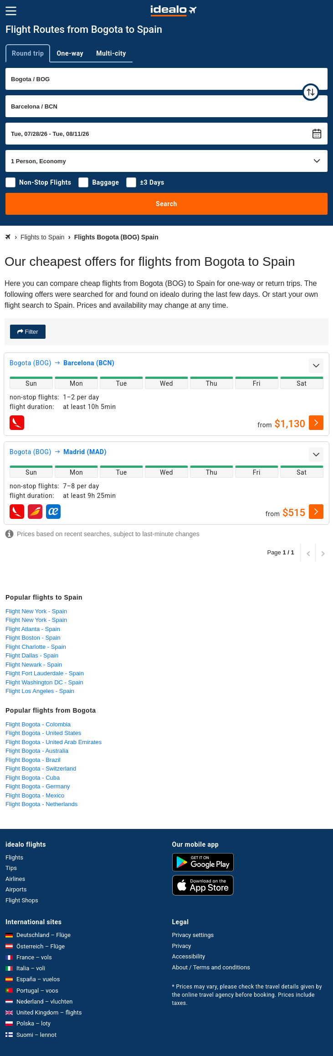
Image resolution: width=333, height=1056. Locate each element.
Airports (15, 889)
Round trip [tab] (28, 53)
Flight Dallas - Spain (31, 655)
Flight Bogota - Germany (37, 786)
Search (166, 203)
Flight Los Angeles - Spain (39, 691)
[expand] (316, 365)
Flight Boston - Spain (33, 637)
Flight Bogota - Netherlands (41, 804)
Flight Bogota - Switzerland (40, 768)
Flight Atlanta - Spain (32, 629)
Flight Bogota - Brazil (33, 759)
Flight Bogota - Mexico (34, 795)
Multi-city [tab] (111, 53)
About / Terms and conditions (211, 967)
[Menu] (11, 11)
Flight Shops (21, 900)
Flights (14, 857)
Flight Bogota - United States (43, 733)
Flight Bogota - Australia (36, 750)
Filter (30, 331)
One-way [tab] (69, 53)
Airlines (15, 878)
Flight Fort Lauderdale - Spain (44, 673)
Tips (11, 867)
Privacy (181, 945)
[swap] (310, 92)
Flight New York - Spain (36, 611)
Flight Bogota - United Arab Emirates (53, 742)
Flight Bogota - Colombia (38, 724)
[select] (316, 422)
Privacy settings (193, 935)
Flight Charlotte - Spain (35, 646)
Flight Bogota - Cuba (32, 777)
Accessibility (188, 956)
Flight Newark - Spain (33, 664)
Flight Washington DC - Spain (44, 682)
